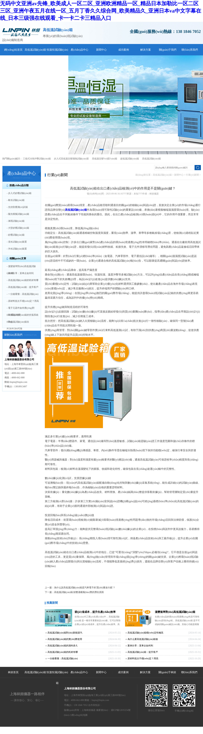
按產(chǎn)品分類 (19, 185)
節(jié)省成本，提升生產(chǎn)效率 (95, 611)
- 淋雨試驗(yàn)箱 (16, 221)
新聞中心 (101, 49)
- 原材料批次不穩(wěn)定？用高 (23, 301)
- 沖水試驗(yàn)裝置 (17, 249)
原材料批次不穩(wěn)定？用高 (143, 658)
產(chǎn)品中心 (79, 49)
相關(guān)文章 (17, 258)
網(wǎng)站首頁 (13, 49)
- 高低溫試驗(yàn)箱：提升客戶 (23, 287)
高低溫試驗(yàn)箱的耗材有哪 (62, 652)
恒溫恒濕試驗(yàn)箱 (57, 677)
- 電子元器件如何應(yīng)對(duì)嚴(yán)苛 (21, 311)
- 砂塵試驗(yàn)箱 (16, 235)
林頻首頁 (13, 672)
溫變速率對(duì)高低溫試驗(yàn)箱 (175, 611)
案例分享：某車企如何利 (140, 645)
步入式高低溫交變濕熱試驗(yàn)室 (71, 158)
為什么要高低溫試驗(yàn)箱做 (143, 639)
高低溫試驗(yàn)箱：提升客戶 (143, 652)
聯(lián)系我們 (189, 49)
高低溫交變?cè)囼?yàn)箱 (104, 158)
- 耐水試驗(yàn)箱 (16, 200)
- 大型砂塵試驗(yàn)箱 (18, 228)
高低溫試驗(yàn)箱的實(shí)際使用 (64, 639)
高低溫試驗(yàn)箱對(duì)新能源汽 (64, 632)
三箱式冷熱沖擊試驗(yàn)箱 (37, 158)
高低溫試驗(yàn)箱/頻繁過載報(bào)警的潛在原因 (79, 592)
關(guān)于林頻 (167, 672)
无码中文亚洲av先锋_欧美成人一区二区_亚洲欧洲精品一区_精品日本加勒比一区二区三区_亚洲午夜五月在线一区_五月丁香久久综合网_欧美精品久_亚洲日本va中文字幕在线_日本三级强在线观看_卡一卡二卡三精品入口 (100, 10)
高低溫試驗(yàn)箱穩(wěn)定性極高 (145, 632)
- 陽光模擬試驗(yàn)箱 (18, 214)
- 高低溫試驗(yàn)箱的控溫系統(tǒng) (23, 318)
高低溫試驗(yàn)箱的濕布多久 (62, 645)
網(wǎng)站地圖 (79, 715)
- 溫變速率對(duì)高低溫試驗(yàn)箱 (21, 269)
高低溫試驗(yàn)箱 (35, 49)
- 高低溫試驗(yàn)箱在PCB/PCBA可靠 (18, 325)
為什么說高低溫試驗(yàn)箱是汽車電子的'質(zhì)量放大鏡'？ (84, 587)
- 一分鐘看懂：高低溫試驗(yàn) (23, 294)
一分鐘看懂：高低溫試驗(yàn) (62, 658)
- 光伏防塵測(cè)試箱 (17, 207)
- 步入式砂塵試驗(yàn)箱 (19, 193)
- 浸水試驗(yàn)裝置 (17, 242)
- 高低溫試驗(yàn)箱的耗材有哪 (23, 280)
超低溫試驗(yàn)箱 (129, 158)
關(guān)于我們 (168, 49)
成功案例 (123, 49)
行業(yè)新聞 (192, 175)
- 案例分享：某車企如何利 (20, 273)
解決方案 (145, 49)
